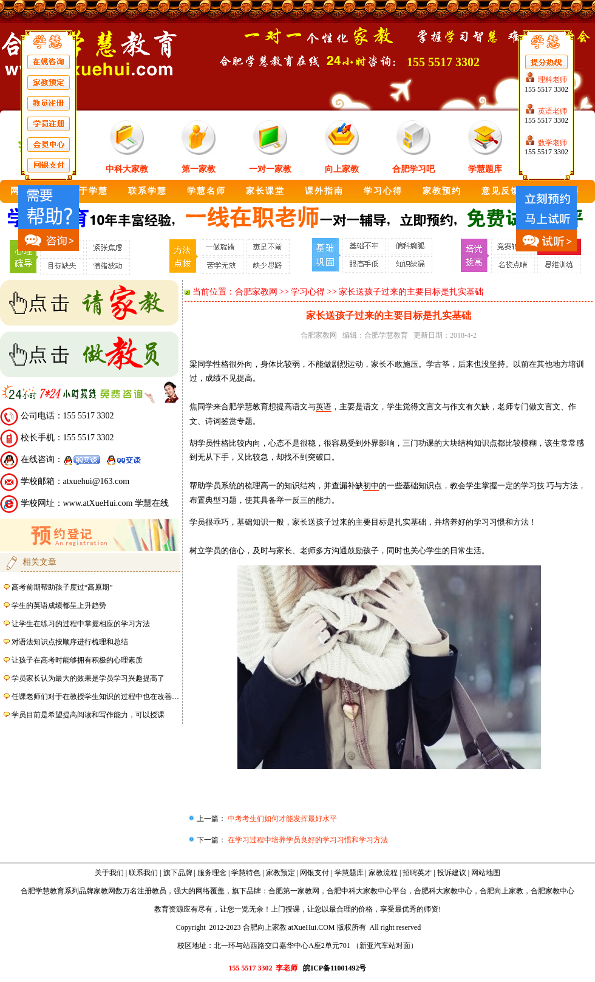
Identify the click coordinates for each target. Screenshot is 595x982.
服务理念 (211, 872)
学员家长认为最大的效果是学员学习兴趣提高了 (88, 678)
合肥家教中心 (552, 891)
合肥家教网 (256, 291)
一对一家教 (270, 169)
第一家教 (199, 169)
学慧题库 (485, 169)
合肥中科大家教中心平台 (367, 891)
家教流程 (383, 872)
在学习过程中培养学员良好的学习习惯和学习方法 (307, 840)
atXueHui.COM (311, 927)
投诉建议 (451, 872)
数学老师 (552, 142)
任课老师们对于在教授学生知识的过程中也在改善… (95, 696)
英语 (324, 406)
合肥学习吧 (413, 169)
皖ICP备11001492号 (334, 968)
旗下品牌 (177, 872)
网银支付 (314, 872)
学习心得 (383, 191)
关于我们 (109, 872)
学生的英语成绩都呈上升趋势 (59, 605)
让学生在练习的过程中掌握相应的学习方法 (81, 623)
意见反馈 (500, 191)
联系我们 (143, 872)
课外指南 (324, 191)
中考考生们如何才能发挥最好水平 (281, 818)
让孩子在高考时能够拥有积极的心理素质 (77, 660)
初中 (371, 485)
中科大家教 (127, 169)
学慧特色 (245, 872)
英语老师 (552, 111)
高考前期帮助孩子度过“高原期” (62, 587)
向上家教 (342, 169)
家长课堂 (265, 191)
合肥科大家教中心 (443, 891)
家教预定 (280, 872)
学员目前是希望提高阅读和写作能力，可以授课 (88, 715)
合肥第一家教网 (293, 891)
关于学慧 (88, 191)
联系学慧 (147, 191)
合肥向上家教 (501, 891)
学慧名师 (206, 191)
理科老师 (552, 79)
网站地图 (485, 872)
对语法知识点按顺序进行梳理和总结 (70, 642)
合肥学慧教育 (386, 335)
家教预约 (442, 191)
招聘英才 (417, 872)
